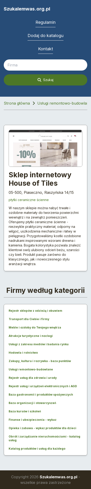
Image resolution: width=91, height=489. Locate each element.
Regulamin (45, 22)
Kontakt (45, 48)
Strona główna (17, 103)
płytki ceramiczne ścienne (29, 200)
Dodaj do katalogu (45, 35)
